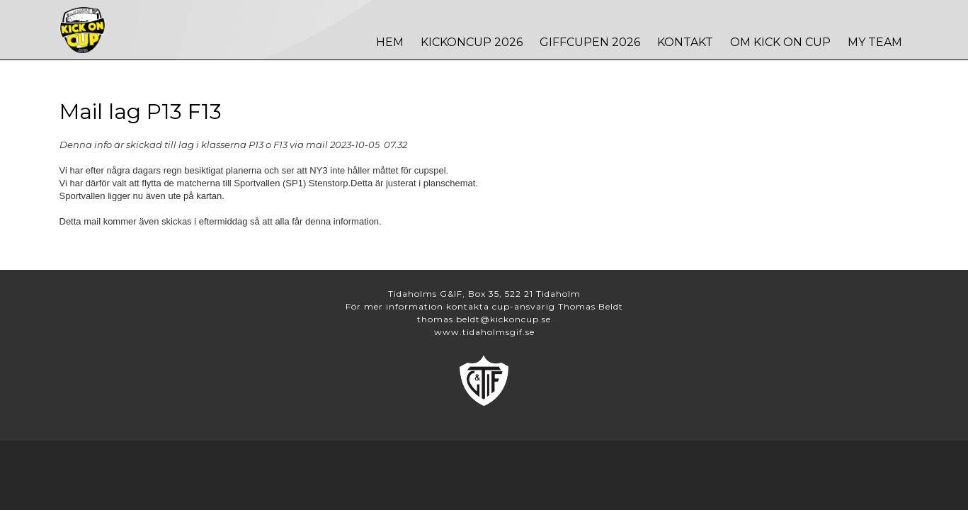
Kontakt (685, 42)
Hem (390, 42)
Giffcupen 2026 (590, 42)
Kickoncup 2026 (472, 42)
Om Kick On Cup (780, 42)
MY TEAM (875, 42)
